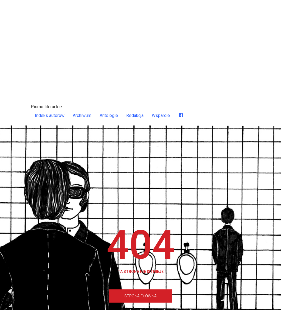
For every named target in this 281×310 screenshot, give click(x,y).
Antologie (109, 115)
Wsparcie (161, 115)
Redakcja (135, 115)
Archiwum (82, 115)
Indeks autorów (49, 115)
